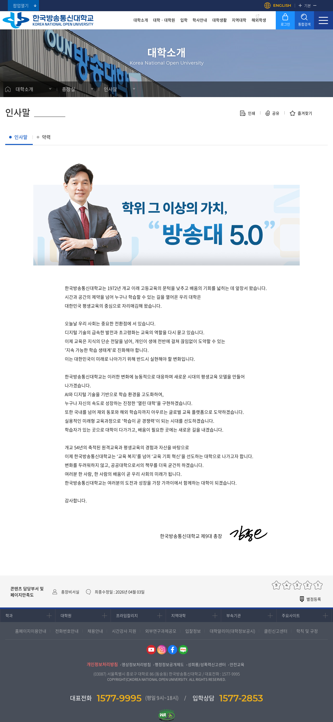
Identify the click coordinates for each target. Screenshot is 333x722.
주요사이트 (291, 615)
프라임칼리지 (127, 615)
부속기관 (233, 615)
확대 (300, 5)
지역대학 (178, 615)
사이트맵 (323, 20)
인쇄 (251, 113)
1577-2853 (241, 698)
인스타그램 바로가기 (161, 649)
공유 (275, 113)
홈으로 (7, 89)
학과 (9, 615)
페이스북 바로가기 (172, 649)
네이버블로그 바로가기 (183, 649)
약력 (46, 137)
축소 (314, 5)
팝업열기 (21, 5)
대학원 (66, 615)
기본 (307, 5)
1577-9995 (231, 674)
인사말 (110, 89)
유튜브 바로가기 (151, 649)
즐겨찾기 (305, 113)
